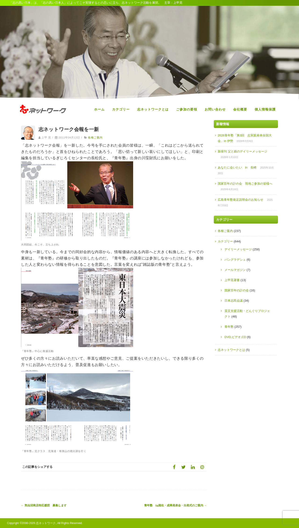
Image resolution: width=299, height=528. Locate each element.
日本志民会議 (233, 300)
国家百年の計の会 (236, 290)
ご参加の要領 (186, 109)
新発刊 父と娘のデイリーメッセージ (242, 151)
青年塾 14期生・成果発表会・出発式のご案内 (175, 505)
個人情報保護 (265, 109)
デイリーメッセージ (238, 249)
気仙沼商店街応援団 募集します (44, 505)
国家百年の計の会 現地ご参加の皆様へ (245, 183)
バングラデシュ (235, 259)
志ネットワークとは (153, 109)
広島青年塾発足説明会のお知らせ (240, 199)
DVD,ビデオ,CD (235, 337)
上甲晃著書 (232, 280)
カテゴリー (121, 109)
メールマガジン (235, 270)
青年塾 (229, 326)
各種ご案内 (95, 137)
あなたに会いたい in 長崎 (237, 167)
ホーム (99, 109)
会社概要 (240, 109)
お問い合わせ (215, 109)
